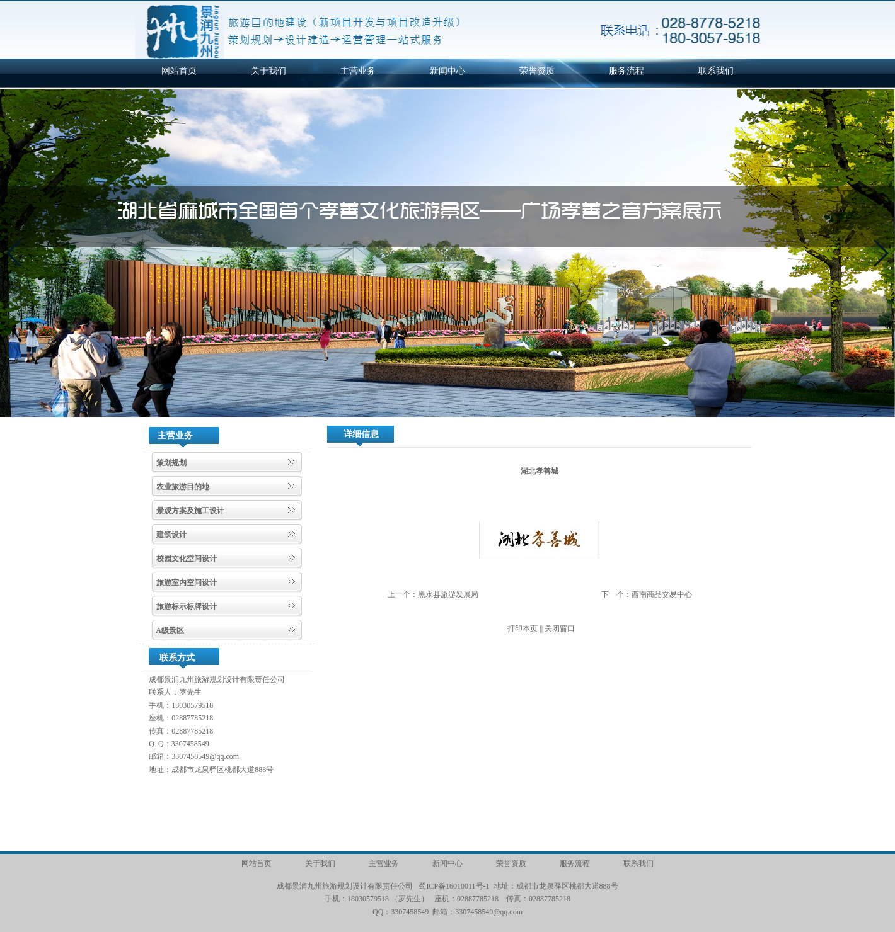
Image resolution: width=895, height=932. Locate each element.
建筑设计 (170, 534)
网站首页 (179, 71)
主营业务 (358, 71)
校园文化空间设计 (185, 558)
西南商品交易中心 (662, 594)
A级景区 (169, 630)
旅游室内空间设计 (185, 582)
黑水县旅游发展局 (448, 594)
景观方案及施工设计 (189, 510)
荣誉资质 (537, 71)
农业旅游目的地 (181, 486)
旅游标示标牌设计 (185, 606)
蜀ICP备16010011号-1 (454, 886)
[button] (14, 253)
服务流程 (626, 71)
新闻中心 (447, 71)
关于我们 (268, 71)
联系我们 (716, 71)
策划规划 (170, 462)
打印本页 (522, 628)
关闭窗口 (560, 628)
